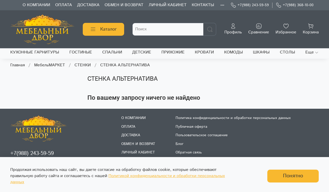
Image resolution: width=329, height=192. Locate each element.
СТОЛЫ (287, 52)
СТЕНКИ (83, 65)
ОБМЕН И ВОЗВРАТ (124, 5)
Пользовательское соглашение (202, 135)
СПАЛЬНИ (112, 52)
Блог (180, 144)
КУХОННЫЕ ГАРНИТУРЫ (34, 52)
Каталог (103, 29)
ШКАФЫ (261, 52)
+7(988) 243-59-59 (250, 5)
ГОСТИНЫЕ (80, 52)
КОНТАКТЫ (203, 5)
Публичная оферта (191, 126)
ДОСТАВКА (88, 5)
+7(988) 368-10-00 (295, 5)
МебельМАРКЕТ (49, 65)
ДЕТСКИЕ (141, 52)
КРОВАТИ (204, 52)
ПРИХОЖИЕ (173, 52)
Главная (17, 65)
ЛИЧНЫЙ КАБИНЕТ (168, 5)
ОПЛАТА (63, 5)
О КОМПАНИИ (36, 5)
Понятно (293, 176)
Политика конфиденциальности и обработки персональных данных (233, 118)
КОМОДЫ (233, 52)
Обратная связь (189, 152)
